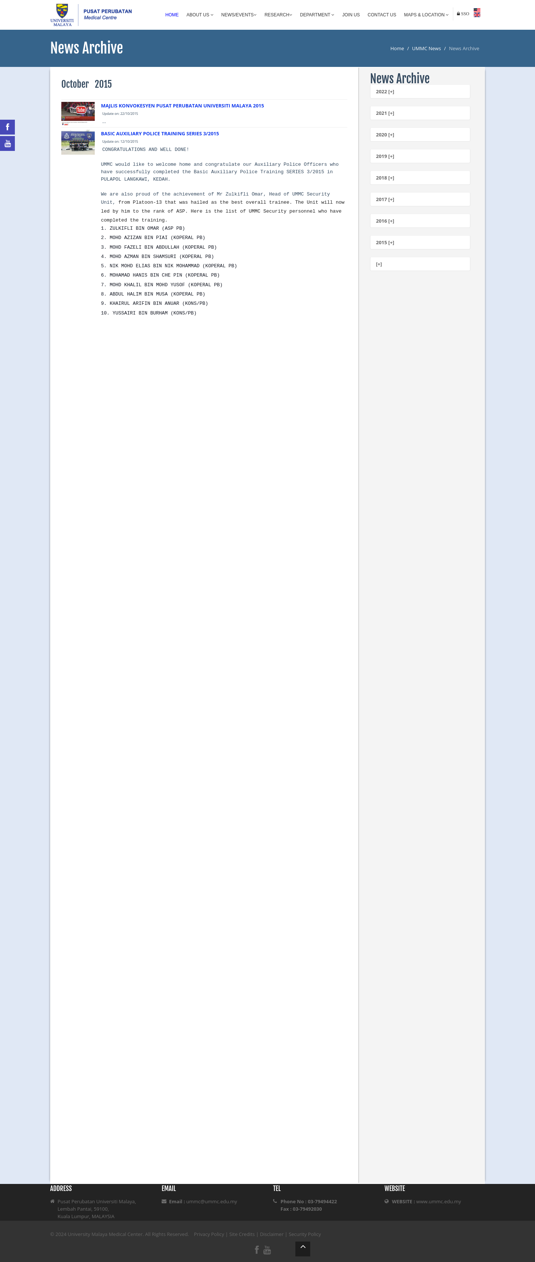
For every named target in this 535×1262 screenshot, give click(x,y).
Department (317, 14)
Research (278, 14)
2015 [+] (385, 242)
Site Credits (242, 1234)
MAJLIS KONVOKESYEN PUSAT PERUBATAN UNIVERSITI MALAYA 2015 (182, 105)
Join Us (351, 14)
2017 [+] (385, 199)
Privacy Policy (209, 1234)
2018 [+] (385, 177)
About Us (200, 14)
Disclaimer (272, 1234)
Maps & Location (426, 14)
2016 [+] (385, 220)
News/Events (239, 14)
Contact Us (382, 14)
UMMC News (426, 48)
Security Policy (305, 1234)
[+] (379, 264)
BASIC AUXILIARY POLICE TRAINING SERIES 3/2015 (160, 133)
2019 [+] (385, 156)
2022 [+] (385, 91)
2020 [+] (385, 134)
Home (172, 14)
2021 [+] (385, 113)
